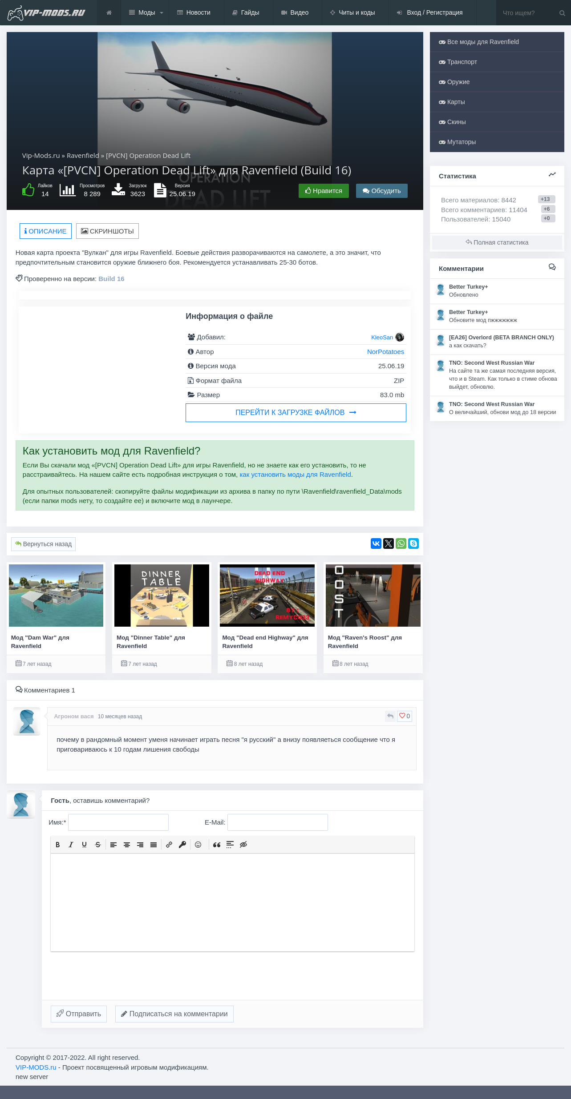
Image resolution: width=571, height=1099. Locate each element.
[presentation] (58, 844)
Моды (142, 12)
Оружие (454, 81)
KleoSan (382, 337)
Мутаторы (457, 141)
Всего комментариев (473, 209)
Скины (452, 121)
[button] (58, 844)
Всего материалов (478, 200)
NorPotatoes (385, 351)
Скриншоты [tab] (107, 231)
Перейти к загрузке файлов (295, 412)
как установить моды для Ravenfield (295, 474)
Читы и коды (352, 12)
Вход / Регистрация (430, 12)
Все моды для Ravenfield (479, 41)
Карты (452, 101)
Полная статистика (497, 242)
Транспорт (458, 61)
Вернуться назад (43, 543)
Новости (194, 12)
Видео (295, 12)
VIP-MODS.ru (36, 1067)
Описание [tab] (45, 231)
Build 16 (111, 278)
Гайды (245, 12)
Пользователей (464, 219)
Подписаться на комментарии (174, 1014)
